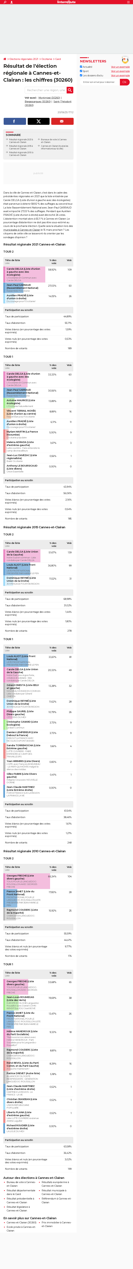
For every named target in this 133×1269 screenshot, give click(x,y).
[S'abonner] (105, 82)
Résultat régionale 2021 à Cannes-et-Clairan (21, 140)
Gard (58, 59)
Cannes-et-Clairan (49, 146)
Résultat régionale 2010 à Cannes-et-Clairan (21, 153)
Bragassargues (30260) (38, 101)
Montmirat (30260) (49, 97)
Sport (84, 71)
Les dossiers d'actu (91, 75)
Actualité (86, 66)
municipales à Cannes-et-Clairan (21, 229)
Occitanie (46, 59)
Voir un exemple (120, 66)
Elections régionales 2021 (23, 59)
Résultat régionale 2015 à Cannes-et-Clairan (21, 147)
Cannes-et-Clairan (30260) (21, 1222)
